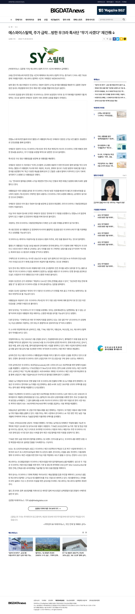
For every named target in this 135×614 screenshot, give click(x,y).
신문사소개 (36, 600)
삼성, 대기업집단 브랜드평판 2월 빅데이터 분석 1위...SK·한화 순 (106, 243)
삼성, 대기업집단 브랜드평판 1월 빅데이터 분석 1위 (106, 265)
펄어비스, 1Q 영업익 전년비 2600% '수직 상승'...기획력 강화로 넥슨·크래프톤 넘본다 (47, 554)
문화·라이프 (90, 20)
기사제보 (124, 2)
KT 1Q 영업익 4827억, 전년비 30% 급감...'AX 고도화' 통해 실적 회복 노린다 (73, 554)
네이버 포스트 (101, 2)
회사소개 (117, 2)
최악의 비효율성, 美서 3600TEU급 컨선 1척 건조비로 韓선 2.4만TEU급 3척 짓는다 (110, 91)
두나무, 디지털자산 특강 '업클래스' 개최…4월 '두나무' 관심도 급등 (106, 155)
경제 (39, 20)
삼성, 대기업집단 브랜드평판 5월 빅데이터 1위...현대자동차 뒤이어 (106, 216)
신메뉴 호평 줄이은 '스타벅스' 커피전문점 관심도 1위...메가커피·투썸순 (105, 114)
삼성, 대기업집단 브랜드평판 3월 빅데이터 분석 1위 (106, 234)
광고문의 (50, 600)
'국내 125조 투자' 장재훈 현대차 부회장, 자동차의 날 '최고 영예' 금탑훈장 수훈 (110, 94)
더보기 (124, 175)
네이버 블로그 (110, 2)
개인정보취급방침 (59, 600)
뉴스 (16, 27)
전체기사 (18, 20)
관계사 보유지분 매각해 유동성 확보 (106, 101)
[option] (22, 547)
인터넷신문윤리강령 (94, 600)
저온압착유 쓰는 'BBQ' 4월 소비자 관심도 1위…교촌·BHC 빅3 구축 (106, 165)
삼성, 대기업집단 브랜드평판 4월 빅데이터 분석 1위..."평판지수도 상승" (106, 225)
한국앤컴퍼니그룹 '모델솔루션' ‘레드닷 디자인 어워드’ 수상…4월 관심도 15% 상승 (106, 146)
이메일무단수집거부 (82, 600)
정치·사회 (66, 20)
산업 (46, 20)
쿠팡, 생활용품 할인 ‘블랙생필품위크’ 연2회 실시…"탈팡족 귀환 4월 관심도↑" (106, 137)
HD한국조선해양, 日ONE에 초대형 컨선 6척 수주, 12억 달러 (110, 98)
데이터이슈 (30, 20)
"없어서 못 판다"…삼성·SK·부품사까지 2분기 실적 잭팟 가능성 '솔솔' (20, 554)
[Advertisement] (48, 118)
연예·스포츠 (77, 20)
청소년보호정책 (70, 600)
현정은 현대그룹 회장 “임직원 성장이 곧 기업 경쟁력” (110, 88)
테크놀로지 (55, 20)
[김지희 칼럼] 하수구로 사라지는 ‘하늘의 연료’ (109, 203)
